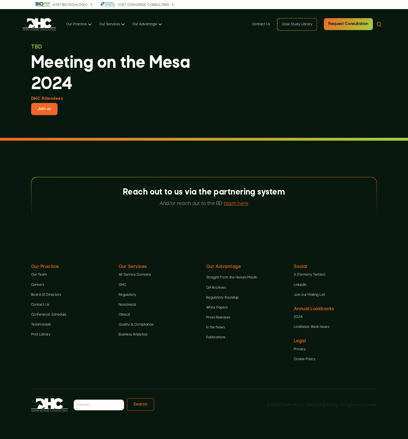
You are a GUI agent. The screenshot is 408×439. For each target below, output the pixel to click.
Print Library (40, 334)
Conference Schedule (48, 314)
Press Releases (218, 317)
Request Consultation (348, 24)
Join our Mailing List (309, 295)
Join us (44, 109)
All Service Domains (135, 275)
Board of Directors (46, 295)
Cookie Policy (304, 359)
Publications (216, 337)
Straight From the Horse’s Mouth (231, 277)
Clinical (124, 314)
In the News (215, 327)
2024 (298, 317)
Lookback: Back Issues (311, 327)
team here (236, 203)
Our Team (39, 275)
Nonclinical (127, 305)
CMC (122, 285)
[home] (39, 24)
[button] (79, 24)
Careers (37, 285)
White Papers (217, 307)
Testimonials (41, 324)
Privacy (300, 349)
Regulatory (127, 295)
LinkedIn (300, 285)
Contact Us (261, 24)
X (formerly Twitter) (310, 275)
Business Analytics (133, 334)
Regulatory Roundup (222, 297)
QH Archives (216, 288)
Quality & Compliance (136, 324)
